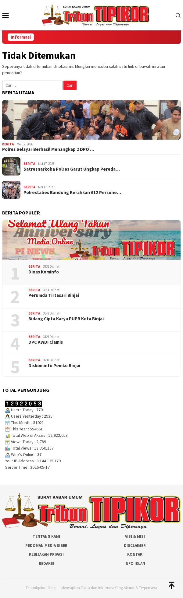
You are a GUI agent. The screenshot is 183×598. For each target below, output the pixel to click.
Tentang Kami (46, 536)
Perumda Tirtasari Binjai (53, 295)
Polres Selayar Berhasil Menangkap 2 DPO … (48, 149)
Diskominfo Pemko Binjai (54, 365)
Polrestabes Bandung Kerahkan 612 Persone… (72, 192)
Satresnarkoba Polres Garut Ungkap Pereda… (71, 169)
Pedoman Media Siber (46, 545)
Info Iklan (134, 563)
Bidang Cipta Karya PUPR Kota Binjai (66, 319)
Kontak (134, 554)
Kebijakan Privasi (46, 554)
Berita (8, 144)
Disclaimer (135, 545)
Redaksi (46, 563)
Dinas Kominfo (43, 272)
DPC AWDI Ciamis (45, 342)
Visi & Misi (135, 536)
